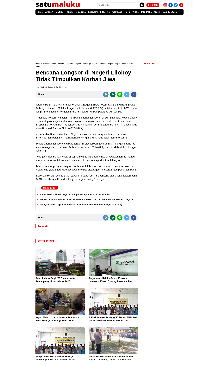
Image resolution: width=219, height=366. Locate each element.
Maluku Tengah (106, 64)
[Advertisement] (109, 35)
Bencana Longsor (64, 64)
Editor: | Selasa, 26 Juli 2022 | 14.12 (51, 87)
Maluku (59, 12)
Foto (127, 12)
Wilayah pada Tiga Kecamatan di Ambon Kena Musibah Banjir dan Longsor (83, 204)
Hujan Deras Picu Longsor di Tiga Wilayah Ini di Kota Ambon (75, 194)
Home (39, 12)
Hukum (69, 12)
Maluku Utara (169, 12)
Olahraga (117, 12)
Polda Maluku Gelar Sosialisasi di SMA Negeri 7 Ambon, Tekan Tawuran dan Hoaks (111, 359)
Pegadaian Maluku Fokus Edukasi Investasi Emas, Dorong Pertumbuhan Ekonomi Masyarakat (110, 281)
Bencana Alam (49, 64)
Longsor (77, 64)
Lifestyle (105, 12)
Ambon (49, 12)
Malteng (86, 64)
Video (135, 12)
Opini (157, 12)
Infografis (146, 12)
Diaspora (81, 12)
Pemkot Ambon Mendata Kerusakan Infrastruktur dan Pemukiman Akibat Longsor (86, 199)
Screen (153, 4)
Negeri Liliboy (120, 64)
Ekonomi (93, 12)
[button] (180, 10)
